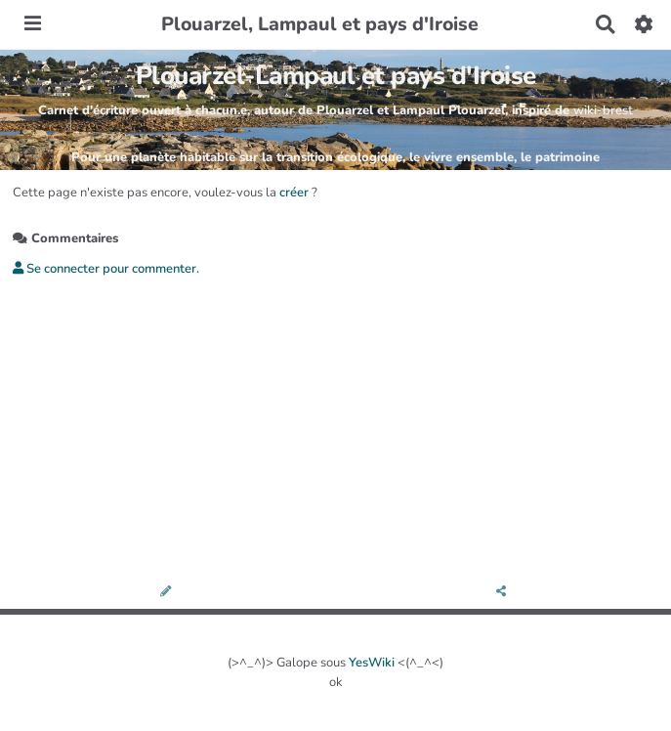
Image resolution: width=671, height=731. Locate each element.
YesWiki (372, 662)
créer (294, 192)
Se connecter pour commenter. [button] (106, 269)
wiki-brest (603, 110)
